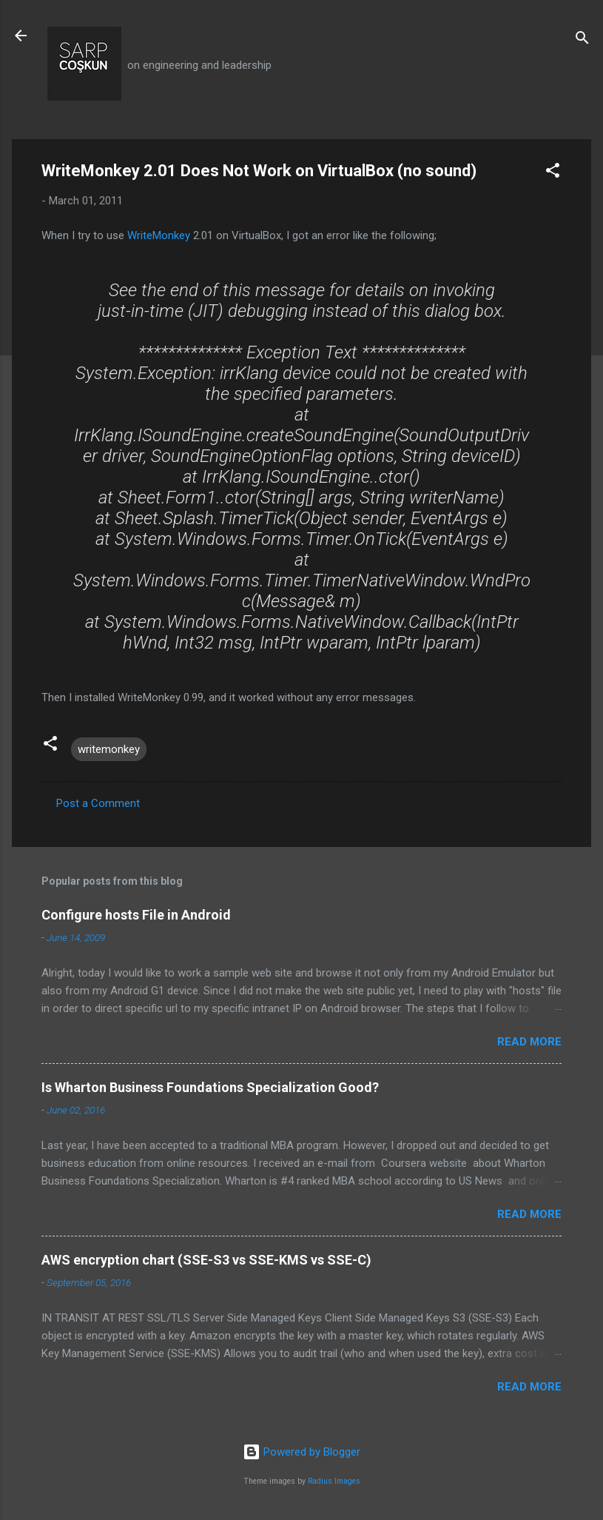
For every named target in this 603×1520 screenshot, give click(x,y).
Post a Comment (98, 803)
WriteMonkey (158, 235)
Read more (529, 1041)
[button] (553, 172)
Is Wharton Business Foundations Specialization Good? (210, 1087)
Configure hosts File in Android (136, 915)
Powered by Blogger (301, 1452)
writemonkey (109, 749)
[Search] (582, 40)
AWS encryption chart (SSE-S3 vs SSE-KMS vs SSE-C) (206, 1260)
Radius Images (334, 1481)
